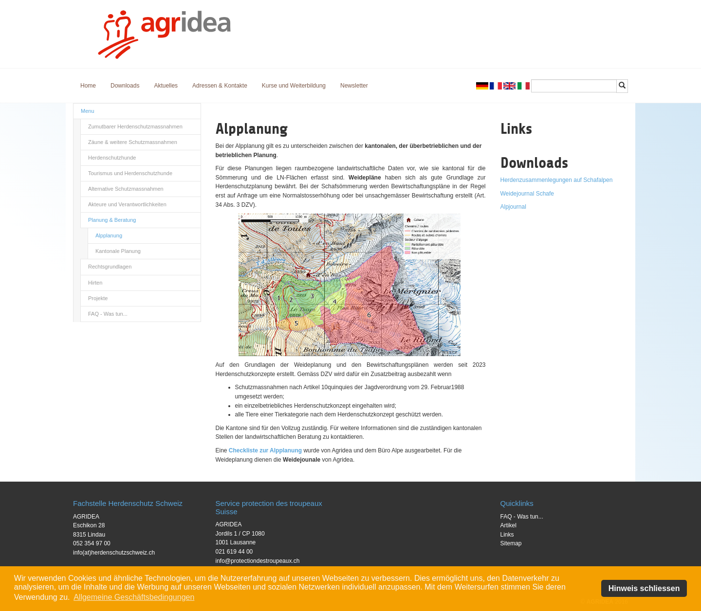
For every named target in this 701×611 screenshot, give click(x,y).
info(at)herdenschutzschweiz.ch (114, 552)
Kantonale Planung (118, 251)
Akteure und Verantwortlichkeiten (127, 204)
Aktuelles (166, 85)
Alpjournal (513, 206)
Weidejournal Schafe (527, 193)
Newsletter (354, 85)
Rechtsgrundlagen (109, 267)
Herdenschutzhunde (112, 158)
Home (88, 85)
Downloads (125, 85)
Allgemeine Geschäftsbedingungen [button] (134, 597)
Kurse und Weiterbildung (294, 85)
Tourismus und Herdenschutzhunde (130, 173)
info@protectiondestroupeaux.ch (258, 560)
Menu (87, 111)
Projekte (98, 298)
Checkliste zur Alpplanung (265, 450)
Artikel (508, 525)
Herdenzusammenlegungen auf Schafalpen (556, 180)
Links (507, 534)
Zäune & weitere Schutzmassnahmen (132, 142)
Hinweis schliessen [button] (644, 588)
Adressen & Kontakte (219, 85)
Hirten (95, 283)
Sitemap (511, 543)
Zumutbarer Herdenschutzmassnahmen (135, 126)
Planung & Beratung (112, 220)
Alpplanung (108, 235)
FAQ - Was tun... (108, 314)
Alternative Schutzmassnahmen (126, 189)
